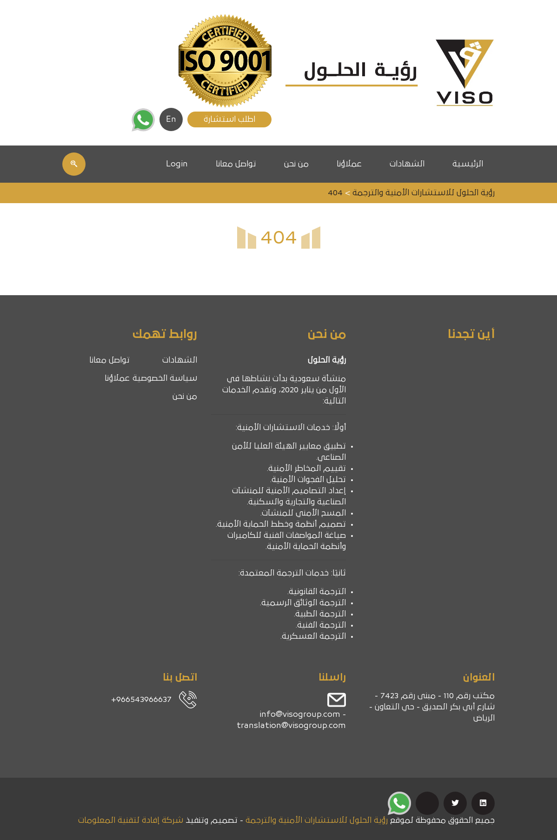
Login (177, 164)
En (171, 119)
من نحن (296, 164)
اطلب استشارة (229, 119)
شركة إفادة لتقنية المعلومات (130, 820)
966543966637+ (141, 699)
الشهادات (407, 164)
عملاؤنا (349, 164)
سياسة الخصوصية (165, 378)
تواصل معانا (236, 164)
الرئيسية (467, 164)
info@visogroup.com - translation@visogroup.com (291, 720)
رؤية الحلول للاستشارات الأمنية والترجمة (316, 820)
